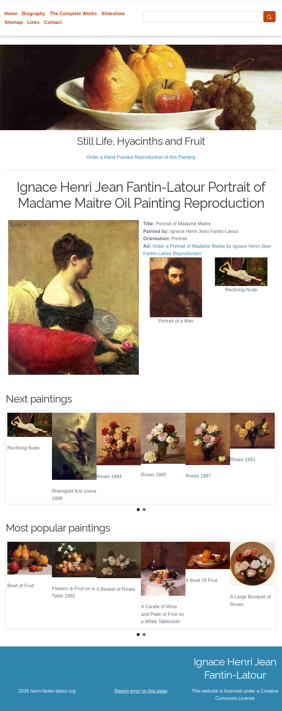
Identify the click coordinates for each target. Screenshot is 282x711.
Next (267, 457)
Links (33, 22)
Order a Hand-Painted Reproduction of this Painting (141, 157)
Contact (53, 22)
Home (10, 13)
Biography (33, 13)
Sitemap (13, 22)
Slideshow (113, 13)
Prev (15, 457)
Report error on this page (141, 691)
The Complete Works (73, 13)
